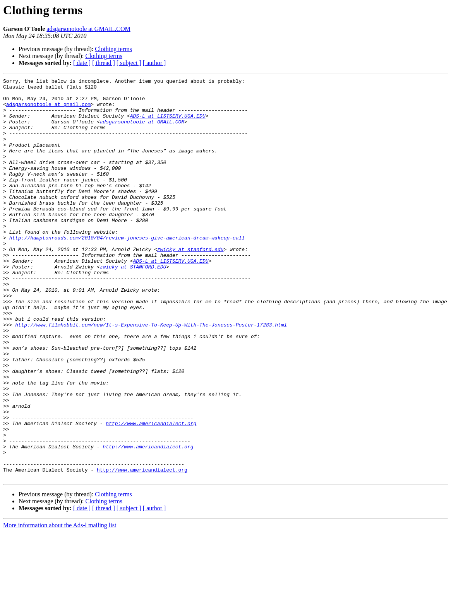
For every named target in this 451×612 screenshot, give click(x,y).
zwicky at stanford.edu (190, 283)
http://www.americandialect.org (151, 492)
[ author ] (154, 63)
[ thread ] (103, 63)
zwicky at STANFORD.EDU (133, 304)
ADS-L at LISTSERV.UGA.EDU (168, 123)
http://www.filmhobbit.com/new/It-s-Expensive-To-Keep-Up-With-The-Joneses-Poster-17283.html (151, 374)
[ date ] (82, 63)
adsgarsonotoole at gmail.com (48, 109)
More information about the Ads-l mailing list (59, 605)
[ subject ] (129, 63)
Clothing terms (113, 49)
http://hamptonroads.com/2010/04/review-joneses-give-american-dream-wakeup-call (127, 270)
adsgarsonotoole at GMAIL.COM (88, 29)
